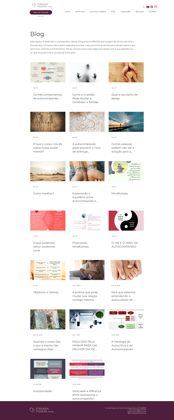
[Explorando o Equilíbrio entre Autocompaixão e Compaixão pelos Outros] (87, 171)
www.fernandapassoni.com (137, 410)
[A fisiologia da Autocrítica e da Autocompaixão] (126, 319)
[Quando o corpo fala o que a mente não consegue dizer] (47, 319)
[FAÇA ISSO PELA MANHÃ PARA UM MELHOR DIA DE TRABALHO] (87, 319)
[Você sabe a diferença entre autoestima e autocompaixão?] (87, 369)
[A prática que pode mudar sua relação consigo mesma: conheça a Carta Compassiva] (87, 270)
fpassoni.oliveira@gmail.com (136, 411)
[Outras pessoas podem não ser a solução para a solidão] (126, 122)
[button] (96, 12)
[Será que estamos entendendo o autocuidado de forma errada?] (126, 270)
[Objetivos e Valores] (47, 270)
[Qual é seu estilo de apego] (126, 72)
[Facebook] (151, 7)
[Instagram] (155, 7)
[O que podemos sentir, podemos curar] (47, 221)
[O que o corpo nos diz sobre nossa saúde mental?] (47, 122)
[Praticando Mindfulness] (87, 221)
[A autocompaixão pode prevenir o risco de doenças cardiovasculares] (87, 122)
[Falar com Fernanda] (41, 12)
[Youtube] (148, 7)
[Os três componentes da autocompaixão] (47, 72)
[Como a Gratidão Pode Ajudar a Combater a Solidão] (87, 72)
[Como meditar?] (47, 171)
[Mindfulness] (126, 171)
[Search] (143, 6)
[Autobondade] (47, 369)
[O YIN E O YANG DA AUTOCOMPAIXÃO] (126, 221)
